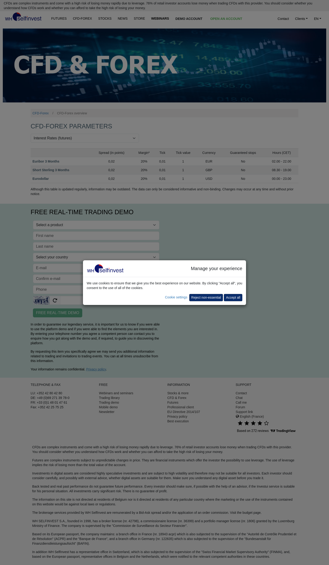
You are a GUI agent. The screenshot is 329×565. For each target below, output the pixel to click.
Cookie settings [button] (176, 297)
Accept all (233, 297)
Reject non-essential (206, 297)
